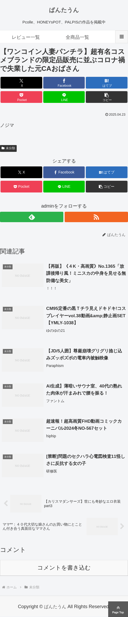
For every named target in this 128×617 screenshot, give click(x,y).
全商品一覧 (77, 37)
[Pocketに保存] (21, 97)
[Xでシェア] (21, 83)
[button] (106, 97)
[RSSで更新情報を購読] (96, 217)
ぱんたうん (64, 10)
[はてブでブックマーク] (106, 83)
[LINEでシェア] (64, 97)
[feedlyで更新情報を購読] (31, 217)
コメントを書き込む (64, 568)
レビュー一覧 (26, 37)
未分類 (8, 148)
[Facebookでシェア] (64, 83)
